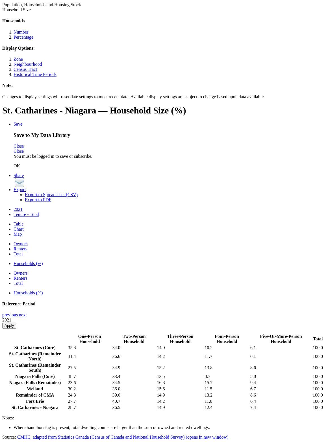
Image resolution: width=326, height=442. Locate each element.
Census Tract (25, 69)
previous (10, 314)
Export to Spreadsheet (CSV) (51, 194)
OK (17, 165)
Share (19, 175)
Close (19, 146)
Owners (21, 243)
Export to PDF (38, 199)
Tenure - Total (26, 214)
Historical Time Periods (35, 74)
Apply (9, 325)
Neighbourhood (28, 64)
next (23, 314)
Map (18, 234)
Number (21, 32)
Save (18, 124)
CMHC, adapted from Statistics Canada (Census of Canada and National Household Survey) (122, 437)
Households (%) (28, 263)
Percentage (23, 37)
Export (20, 189)
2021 (18, 209)
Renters (20, 248)
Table (18, 224)
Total (18, 253)
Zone (18, 59)
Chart (19, 229)
